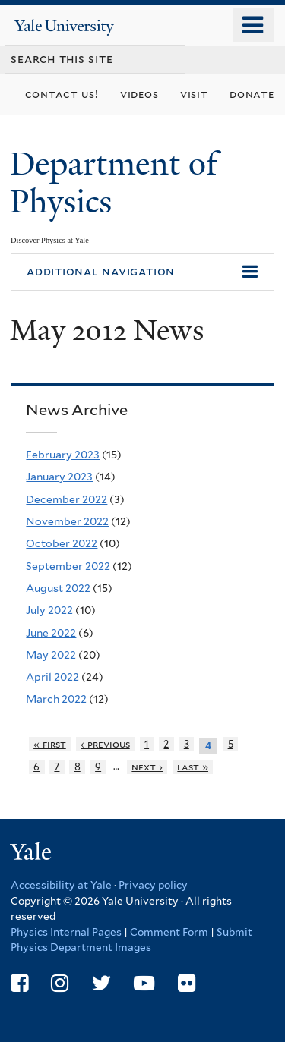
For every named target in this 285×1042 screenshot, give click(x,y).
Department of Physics (113, 182)
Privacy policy (153, 885)
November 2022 (67, 521)
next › (147, 767)
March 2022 (56, 699)
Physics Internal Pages (66, 932)
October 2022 (61, 543)
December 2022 (66, 499)
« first (49, 744)
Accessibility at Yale (61, 885)
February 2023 (63, 455)
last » (192, 767)
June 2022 (51, 633)
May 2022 (51, 655)
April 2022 (52, 677)
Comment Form (169, 932)
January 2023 (59, 477)
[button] (142, 272)
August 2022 (58, 588)
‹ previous (105, 744)
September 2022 (68, 566)
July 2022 (49, 610)
